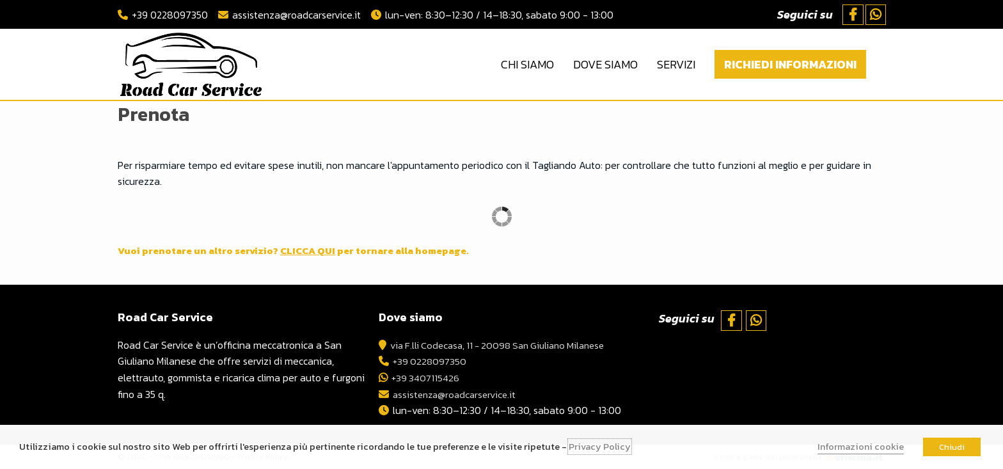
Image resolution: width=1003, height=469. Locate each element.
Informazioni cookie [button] (860, 447)
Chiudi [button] (952, 447)
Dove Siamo (605, 64)
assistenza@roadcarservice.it (296, 14)
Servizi (676, 64)
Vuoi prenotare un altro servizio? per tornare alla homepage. (306, 250)
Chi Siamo (527, 64)
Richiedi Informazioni (790, 64)
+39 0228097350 (170, 14)
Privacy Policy (600, 447)
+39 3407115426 (426, 377)
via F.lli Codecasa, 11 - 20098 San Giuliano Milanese (504, 345)
